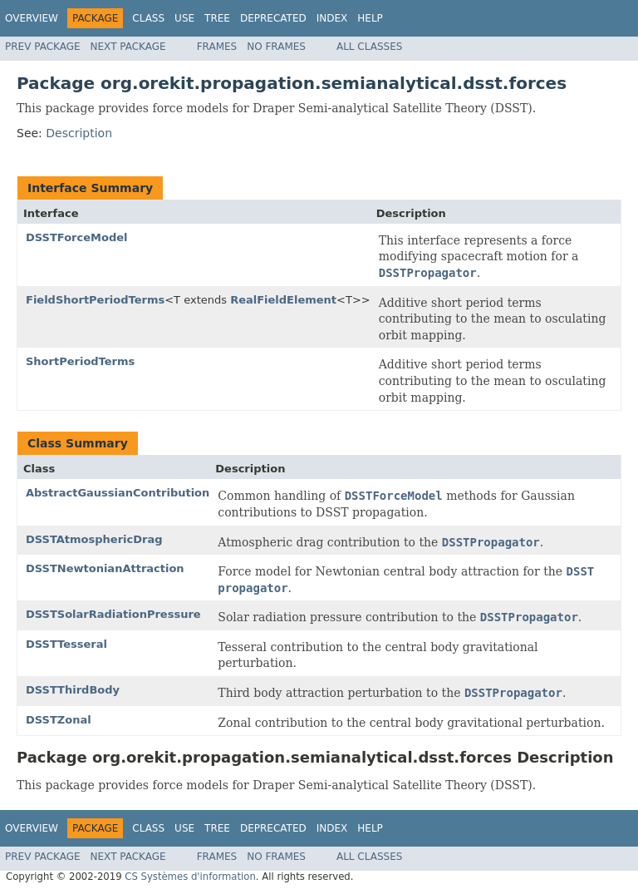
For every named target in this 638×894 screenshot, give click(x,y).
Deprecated (273, 18)
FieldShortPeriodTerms (95, 300)
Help (370, 18)
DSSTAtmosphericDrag (94, 539)
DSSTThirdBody (73, 690)
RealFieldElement (283, 300)
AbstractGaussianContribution (117, 493)
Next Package (128, 46)
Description (79, 133)
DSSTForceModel (76, 237)
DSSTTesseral (66, 644)
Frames (217, 46)
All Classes (369, 46)
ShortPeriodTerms (80, 361)
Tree (217, 18)
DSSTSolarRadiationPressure (113, 614)
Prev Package (43, 46)
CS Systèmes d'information (190, 876)
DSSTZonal (58, 720)
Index (332, 18)
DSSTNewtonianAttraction (105, 568)
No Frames (276, 46)
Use (184, 18)
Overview (31, 18)
